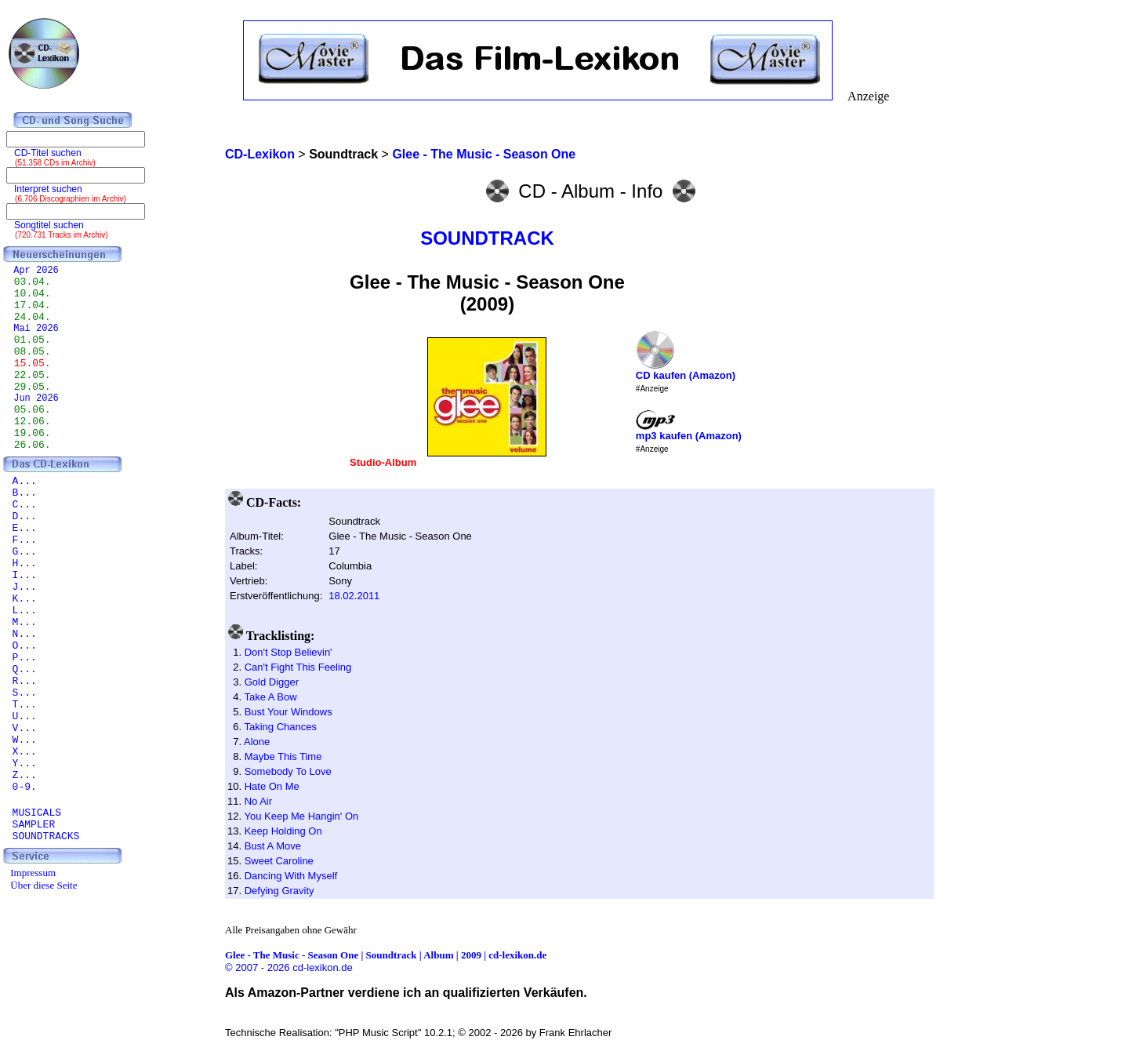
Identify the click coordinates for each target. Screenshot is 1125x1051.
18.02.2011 (353, 596)
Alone (257, 741)
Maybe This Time (283, 756)
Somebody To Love (288, 771)
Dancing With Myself (291, 876)
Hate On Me (272, 786)
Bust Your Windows (288, 712)
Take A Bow (270, 697)
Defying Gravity (279, 890)
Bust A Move (273, 846)
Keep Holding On (283, 831)
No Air (258, 801)
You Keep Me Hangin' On (301, 816)
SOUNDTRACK (487, 238)
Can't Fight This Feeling (298, 667)
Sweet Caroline (279, 861)
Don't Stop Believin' (288, 652)
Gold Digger (272, 682)
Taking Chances (280, 727)
